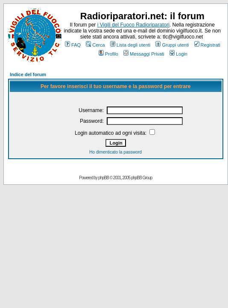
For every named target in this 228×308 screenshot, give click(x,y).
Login (178, 53)
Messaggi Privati (143, 53)
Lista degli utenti (130, 44)
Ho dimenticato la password (115, 152)
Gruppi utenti (172, 44)
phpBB (103, 177)
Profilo (108, 53)
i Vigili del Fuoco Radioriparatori (133, 25)
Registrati (207, 44)
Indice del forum (28, 74)
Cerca (95, 44)
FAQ (73, 44)
